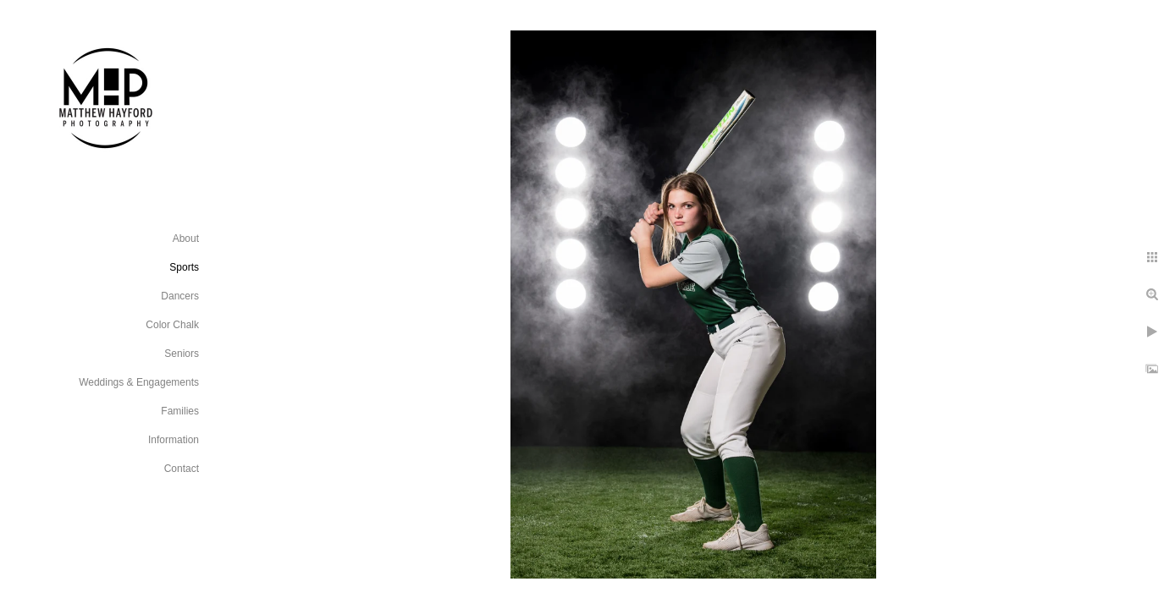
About (186, 238)
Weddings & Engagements (139, 382)
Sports (184, 267)
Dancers (180, 296)
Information (173, 440)
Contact (181, 469)
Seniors (181, 353)
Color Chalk (172, 325)
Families (180, 411)
